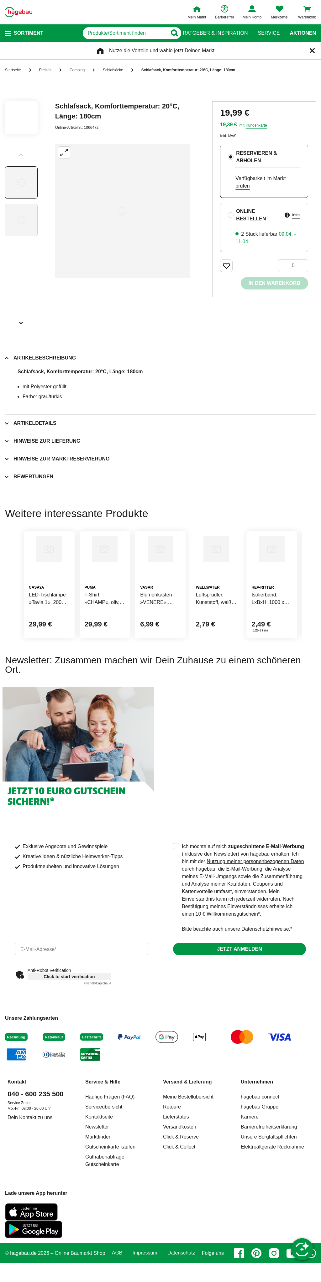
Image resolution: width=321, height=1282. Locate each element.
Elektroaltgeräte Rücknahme (272, 1176)
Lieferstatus (176, 1146)
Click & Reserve (181, 1166)
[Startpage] (18, 12)
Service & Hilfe (102, 1111)
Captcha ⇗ (97, 1013)
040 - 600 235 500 (36, 1124)
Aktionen (303, 33)
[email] (81, 979)
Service (269, 33)
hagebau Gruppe (259, 1136)
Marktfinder (97, 1166)
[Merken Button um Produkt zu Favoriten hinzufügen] (226, 265)
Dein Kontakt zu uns (30, 1147)
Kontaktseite (99, 1146)
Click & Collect (179, 1176)
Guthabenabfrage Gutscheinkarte (104, 1190)
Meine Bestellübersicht (188, 1126)
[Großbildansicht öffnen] (122, 211)
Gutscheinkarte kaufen (110, 1176)
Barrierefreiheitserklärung (269, 1156)
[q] (106, 33)
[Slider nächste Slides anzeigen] (21, 320)
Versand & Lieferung (187, 1111)
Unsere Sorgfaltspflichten (269, 1166)
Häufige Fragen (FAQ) (109, 1126)
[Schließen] (312, 50)
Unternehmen (257, 1111)
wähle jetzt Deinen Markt (187, 50)
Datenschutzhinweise (265, 959)
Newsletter (97, 1156)
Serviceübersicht (103, 1136)
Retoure (172, 1136)
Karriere (250, 1146)
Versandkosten (179, 1156)
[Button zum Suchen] (170, 33)
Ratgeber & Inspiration (215, 33)
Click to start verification (69, 1006)
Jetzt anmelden (239, 979)
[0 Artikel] (293, 266)
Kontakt (17, 1111)
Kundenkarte (256, 125)
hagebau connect (260, 1126)
